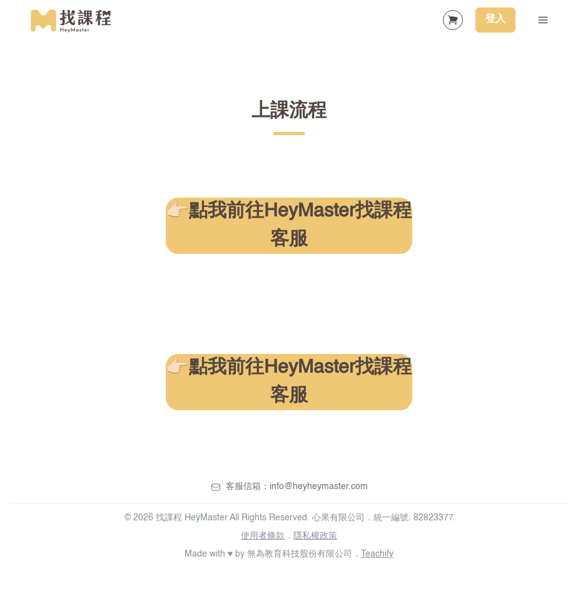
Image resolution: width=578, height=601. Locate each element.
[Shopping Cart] (453, 20)
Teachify (377, 554)
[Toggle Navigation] (543, 20)
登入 (495, 19)
